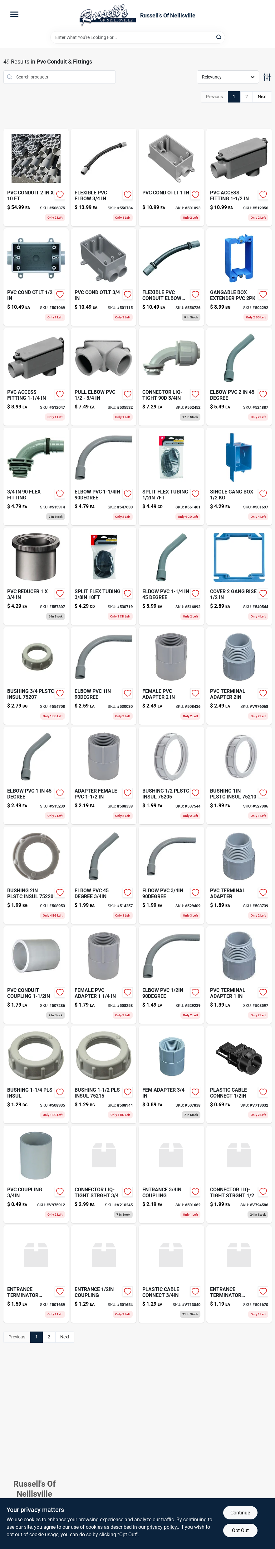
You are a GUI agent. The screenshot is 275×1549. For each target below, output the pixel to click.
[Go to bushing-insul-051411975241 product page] (36, 1074)
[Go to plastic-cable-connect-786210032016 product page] (239, 1074)
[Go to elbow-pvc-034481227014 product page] (171, 875)
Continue (240, 1513)
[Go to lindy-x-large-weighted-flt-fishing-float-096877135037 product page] (103, 875)
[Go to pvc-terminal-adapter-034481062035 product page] (239, 975)
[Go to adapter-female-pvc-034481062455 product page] (103, 775)
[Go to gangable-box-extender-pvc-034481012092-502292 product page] (239, 277)
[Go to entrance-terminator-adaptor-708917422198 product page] (36, 1274)
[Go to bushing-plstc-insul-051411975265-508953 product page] (36, 875)
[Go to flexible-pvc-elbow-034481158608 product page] (103, 177)
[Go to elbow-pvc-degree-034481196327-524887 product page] (239, 377)
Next (262, 96)
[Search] (219, 37)
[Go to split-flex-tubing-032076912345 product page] (103, 576)
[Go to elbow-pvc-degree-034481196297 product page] (171, 576)
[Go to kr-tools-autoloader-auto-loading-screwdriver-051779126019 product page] (36, 775)
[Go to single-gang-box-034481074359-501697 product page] (239, 476)
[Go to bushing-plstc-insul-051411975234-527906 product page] (239, 775)
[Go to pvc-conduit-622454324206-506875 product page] (36, 177)
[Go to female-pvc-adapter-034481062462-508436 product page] (171, 676)
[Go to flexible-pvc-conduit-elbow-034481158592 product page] (171, 277)
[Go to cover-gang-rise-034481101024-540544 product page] (239, 576)
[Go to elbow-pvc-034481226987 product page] (171, 975)
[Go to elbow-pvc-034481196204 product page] (103, 476)
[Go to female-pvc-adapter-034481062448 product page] (103, 975)
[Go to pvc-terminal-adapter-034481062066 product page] (239, 676)
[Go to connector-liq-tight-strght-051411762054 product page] (239, 1174)
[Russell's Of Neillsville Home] (108, 15)
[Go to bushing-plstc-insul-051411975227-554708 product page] (36, 676)
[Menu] (14, 14)
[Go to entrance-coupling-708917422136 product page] (171, 1174)
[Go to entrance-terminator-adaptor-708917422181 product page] (239, 1274)
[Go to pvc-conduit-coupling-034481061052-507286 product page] (36, 975)
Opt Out (240, 1530)
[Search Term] (137, 37)
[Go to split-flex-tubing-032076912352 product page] (171, 476)
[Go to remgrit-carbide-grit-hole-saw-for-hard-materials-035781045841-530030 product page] (103, 676)
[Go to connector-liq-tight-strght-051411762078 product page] (103, 1174)
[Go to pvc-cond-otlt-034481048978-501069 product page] (36, 277)
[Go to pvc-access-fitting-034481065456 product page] (239, 177)
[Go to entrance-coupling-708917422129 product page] (103, 1274)
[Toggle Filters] (267, 77)
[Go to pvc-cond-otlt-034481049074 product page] (103, 277)
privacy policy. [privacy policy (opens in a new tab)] (162, 1527)
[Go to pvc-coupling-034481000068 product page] (36, 1174)
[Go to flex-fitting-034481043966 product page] (36, 476)
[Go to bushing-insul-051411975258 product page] (103, 1074)
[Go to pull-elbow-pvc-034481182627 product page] (103, 377)
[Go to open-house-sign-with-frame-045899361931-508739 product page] (239, 875)
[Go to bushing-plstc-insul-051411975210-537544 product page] (171, 775)
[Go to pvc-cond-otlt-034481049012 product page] (171, 177)
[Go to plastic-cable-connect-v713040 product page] (171, 1274)
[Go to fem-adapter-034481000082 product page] (171, 1074)
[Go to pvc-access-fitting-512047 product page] (36, 377)
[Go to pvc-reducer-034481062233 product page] (36, 576)
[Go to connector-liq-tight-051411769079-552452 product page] (171, 377)
